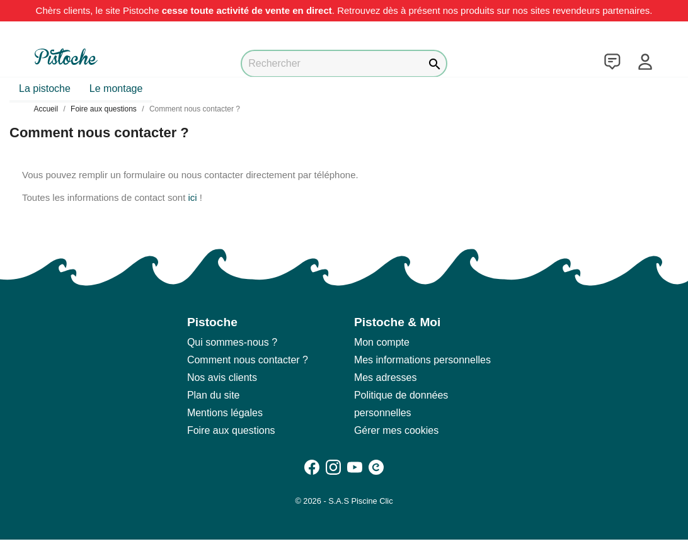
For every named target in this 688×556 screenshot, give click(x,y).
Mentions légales (225, 412)
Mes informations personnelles (422, 360)
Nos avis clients (222, 377)
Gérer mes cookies (396, 430)
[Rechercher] (344, 63)
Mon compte (382, 342)
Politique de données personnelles (401, 404)
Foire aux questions (231, 430)
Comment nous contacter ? (247, 360)
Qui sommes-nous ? (232, 342)
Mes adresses (385, 377)
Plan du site (213, 395)
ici (192, 197)
